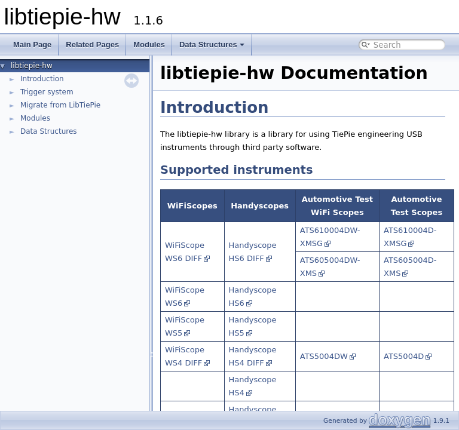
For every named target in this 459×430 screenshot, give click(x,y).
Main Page (32, 44)
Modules (149, 44)
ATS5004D (404, 356)
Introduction (42, 79)
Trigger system (47, 92)
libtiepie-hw (32, 66)
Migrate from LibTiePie (60, 105)
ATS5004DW (324, 356)
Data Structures (211, 44)
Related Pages (92, 44)
